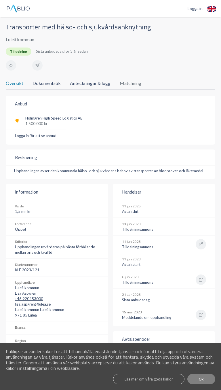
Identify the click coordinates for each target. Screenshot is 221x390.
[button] (11, 65)
